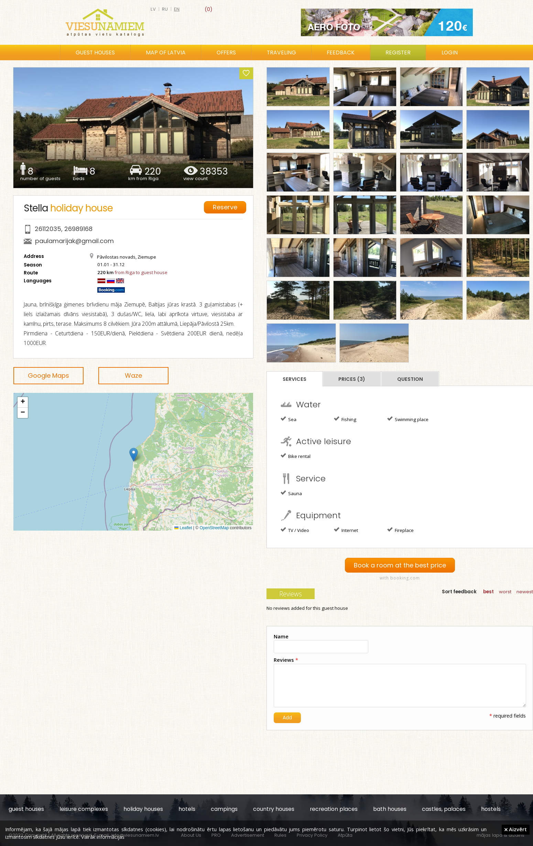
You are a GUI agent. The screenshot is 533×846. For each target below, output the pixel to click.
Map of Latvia (166, 52)
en (177, 9)
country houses (273, 809)
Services (294, 379)
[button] (133, 455)
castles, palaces (444, 809)
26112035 (48, 228)
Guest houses (95, 52)
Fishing (345, 419)
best (488, 591)
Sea (288, 419)
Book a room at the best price (400, 565)
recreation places (334, 809)
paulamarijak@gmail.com (74, 241)
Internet (346, 529)
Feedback (341, 52)
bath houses (389, 809)
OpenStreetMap (214, 527)
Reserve (225, 207)
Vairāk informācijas (102, 836)
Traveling (281, 52)
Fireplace (400, 529)
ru (165, 9)
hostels (491, 809)
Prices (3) (351, 379)
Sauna (291, 493)
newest (524, 591)
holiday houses (143, 809)
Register (398, 52)
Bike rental (296, 455)
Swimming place (407, 419)
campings (224, 809)
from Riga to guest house (141, 272)
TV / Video (295, 529)
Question (410, 379)
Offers (226, 52)
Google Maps (48, 375)
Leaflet (183, 527)
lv (153, 9)
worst (505, 591)
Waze (133, 375)
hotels (186, 809)
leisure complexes (83, 809)
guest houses (26, 809)
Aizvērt (515, 829)
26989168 (78, 228)
